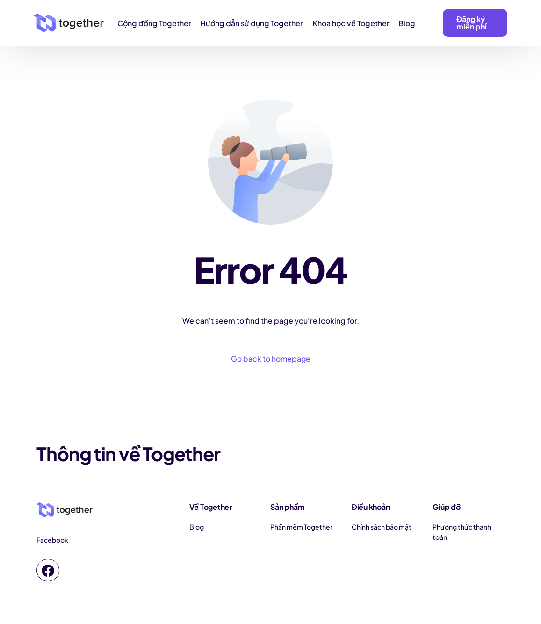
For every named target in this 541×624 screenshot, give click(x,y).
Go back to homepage (271, 359)
